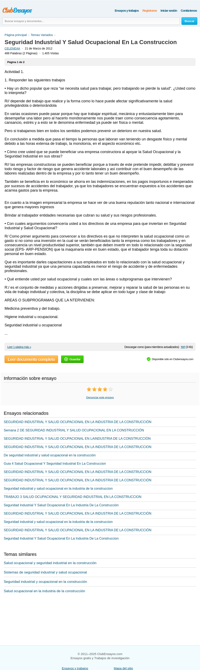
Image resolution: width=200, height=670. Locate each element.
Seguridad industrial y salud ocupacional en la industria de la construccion (58, 488)
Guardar (72, 359)
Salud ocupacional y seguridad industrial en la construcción (50, 563)
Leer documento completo (31, 359)
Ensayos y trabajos (127, 10)
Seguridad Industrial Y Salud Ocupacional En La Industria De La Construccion (61, 538)
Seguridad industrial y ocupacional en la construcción (45, 582)
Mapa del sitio (123, 668)
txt (183, 347)
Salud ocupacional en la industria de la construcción (44, 591)
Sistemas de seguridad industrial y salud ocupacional (45, 572)
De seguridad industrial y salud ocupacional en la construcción (50, 455)
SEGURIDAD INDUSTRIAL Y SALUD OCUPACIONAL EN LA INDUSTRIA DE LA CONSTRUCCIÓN (77, 422)
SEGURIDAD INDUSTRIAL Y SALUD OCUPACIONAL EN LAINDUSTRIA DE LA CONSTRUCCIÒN (77, 438)
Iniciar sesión (168, 10)
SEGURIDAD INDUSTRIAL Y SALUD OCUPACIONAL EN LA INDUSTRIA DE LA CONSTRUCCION (77, 447)
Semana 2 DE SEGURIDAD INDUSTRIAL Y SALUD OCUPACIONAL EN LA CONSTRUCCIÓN (74, 430)
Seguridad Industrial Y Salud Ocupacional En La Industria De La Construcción (61, 505)
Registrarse (149, 10)
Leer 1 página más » (19, 347)
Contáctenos (189, 10)
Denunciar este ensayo (100, 397)
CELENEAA (12, 48)
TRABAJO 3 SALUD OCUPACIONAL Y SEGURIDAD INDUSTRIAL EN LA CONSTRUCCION (72, 497)
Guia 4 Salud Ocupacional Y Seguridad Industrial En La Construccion (55, 463)
